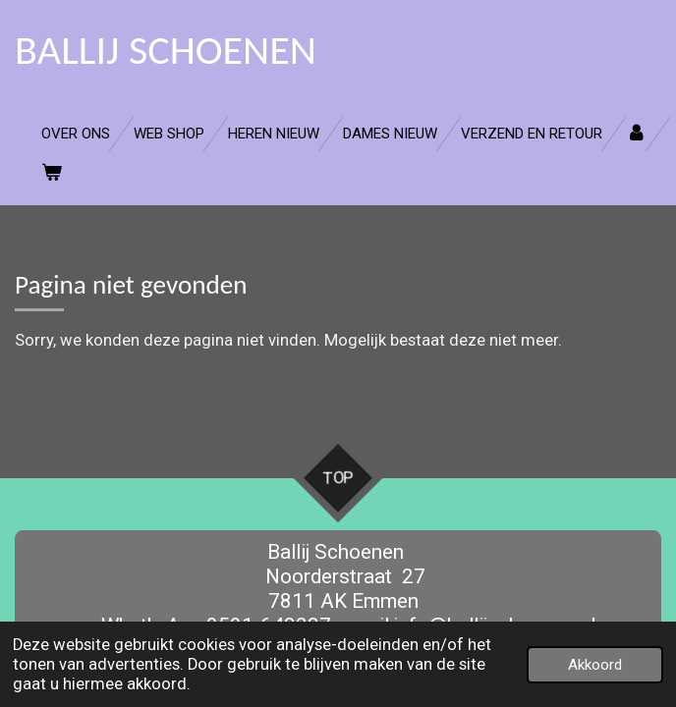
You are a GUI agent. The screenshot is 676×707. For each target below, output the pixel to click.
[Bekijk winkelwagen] (51, 173)
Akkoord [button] (595, 665)
